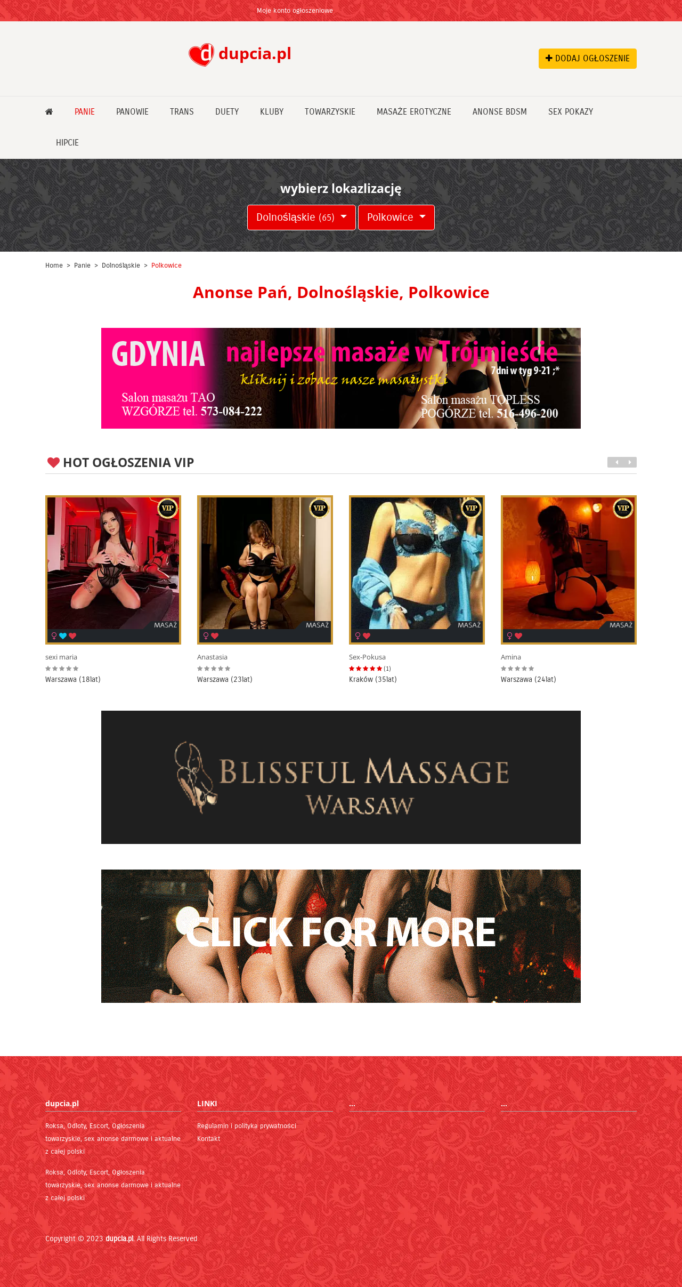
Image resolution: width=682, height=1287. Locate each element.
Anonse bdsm (500, 112)
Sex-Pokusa (367, 657)
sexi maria (61, 657)
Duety (227, 112)
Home (54, 265)
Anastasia (212, 657)
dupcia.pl (119, 1238)
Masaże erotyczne (414, 112)
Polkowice (392, 217)
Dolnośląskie (297, 217)
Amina (511, 657)
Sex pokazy (570, 112)
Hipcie (67, 143)
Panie (85, 112)
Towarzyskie (330, 112)
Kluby (271, 112)
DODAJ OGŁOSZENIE (588, 58)
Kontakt (208, 1139)
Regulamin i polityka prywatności (246, 1126)
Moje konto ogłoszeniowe (295, 10)
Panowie (132, 112)
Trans (182, 112)
